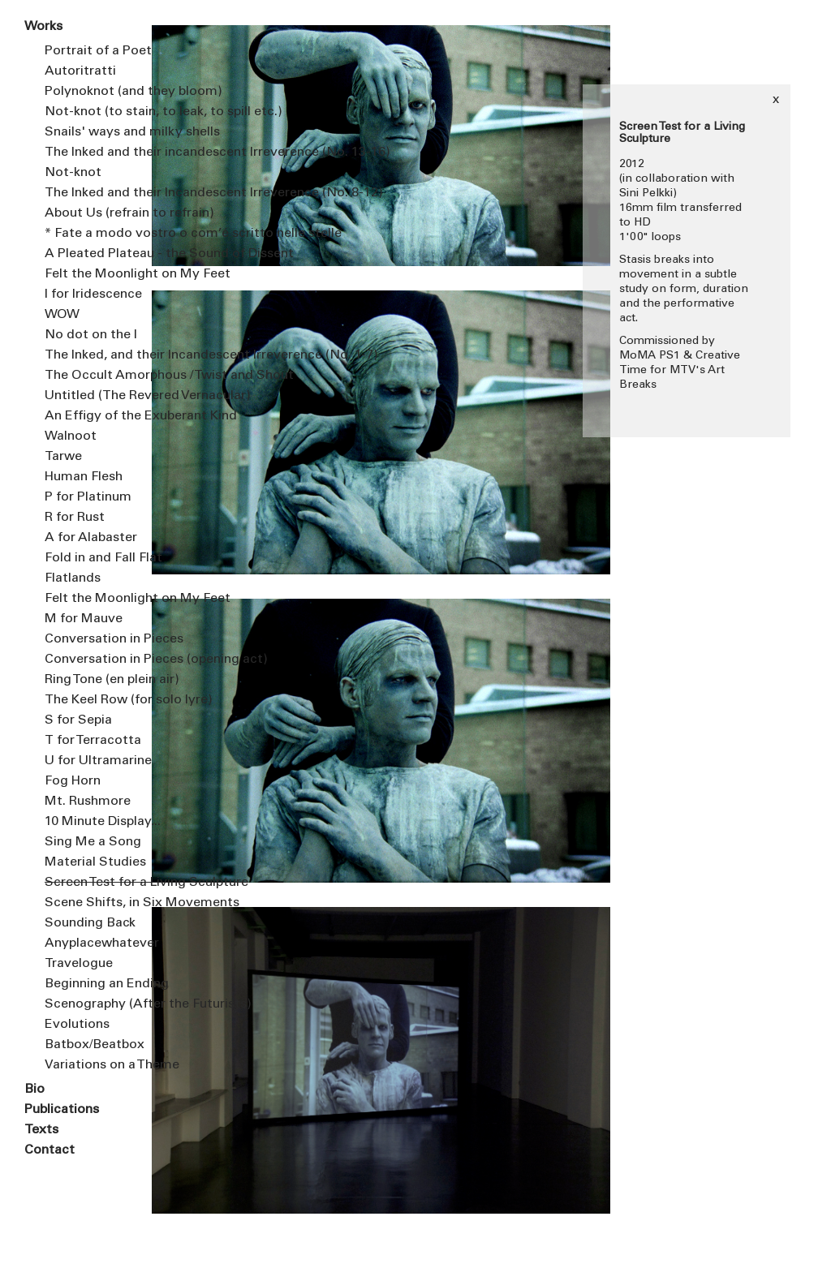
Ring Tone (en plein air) (99, 679)
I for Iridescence (93, 294)
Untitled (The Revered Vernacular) (99, 395)
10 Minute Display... (99, 821)
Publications (61, 1109)
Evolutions (77, 1024)
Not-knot (73, 172)
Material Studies (95, 862)
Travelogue (79, 963)
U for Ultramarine (98, 760)
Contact (49, 1150)
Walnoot (71, 436)
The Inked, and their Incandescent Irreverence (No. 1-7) (99, 355)
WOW (62, 314)
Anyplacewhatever (99, 943)
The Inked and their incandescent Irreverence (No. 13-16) (99, 152)
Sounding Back (90, 923)
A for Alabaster (91, 537)
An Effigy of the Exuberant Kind (99, 416)
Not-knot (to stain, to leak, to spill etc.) (99, 111)
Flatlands (73, 578)
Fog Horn (73, 781)
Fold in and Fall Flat (99, 558)
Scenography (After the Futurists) (99, 1004)
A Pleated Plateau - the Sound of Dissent (99, 253)
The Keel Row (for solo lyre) (99, 700)
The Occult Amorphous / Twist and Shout (99, 375)
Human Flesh (84, 477)
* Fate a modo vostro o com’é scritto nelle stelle (99, 233)
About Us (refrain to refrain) (99, 213)
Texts (41, 1130)
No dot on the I (91, 335)
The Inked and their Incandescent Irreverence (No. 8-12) (99, 193)
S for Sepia (78, 720)
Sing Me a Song (93, 842)
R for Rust (75, 517)
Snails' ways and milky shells (99, 132)
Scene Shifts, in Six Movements (99, 902)
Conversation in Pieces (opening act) (99, 659)
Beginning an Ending (99, 984)
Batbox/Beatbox (94, 1044)
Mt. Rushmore (88, 801)
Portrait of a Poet (98, 51)
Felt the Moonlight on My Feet (99, 274)
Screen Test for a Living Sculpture (99, 882)
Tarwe (63, 456)
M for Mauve (84, 619)
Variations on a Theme (99, 1065)
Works (43, 26)
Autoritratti (80, 71)
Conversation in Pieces (99, 639)
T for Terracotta (93, 740)
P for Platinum (88, 497)
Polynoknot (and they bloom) (99, 91)
